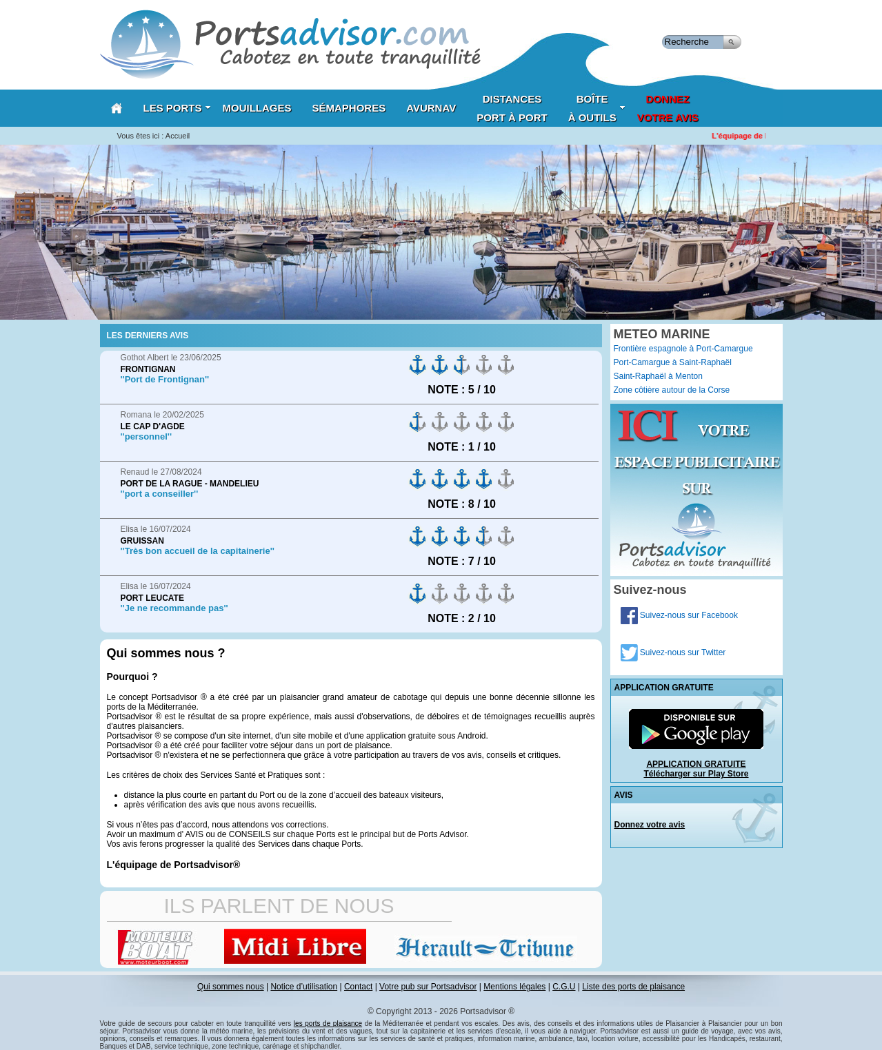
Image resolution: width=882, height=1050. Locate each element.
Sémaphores (349, 108)
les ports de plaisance (328, 1023)
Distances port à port (512, 108)
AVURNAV (431, 108)
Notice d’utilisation (303, 986)
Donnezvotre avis (668, 108)
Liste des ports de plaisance (633, 986)
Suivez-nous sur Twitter (673, 652)
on (418, 365)
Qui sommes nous (230, 986)
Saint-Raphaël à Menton (658, 376)
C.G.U (563, 986)
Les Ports (177, 108)
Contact (358, 986)
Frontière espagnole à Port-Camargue (683, 348)
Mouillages (257, 108)
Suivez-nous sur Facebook (679, 615)
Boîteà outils (596, 108)
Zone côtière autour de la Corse (672, 390)
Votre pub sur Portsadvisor (428, 986)
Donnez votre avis (649, 825)
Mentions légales (514, 986)
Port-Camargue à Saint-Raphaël (673, 362)
